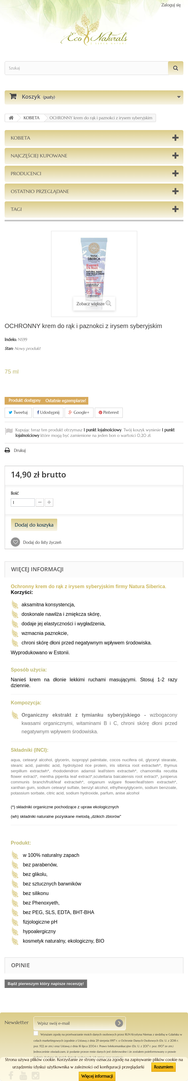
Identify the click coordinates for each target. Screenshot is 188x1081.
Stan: (9, 348)
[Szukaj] (175, 68)
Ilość (15, 493)
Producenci (26, 173)
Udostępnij (48, 412)
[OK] (119, 1023)
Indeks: (11, 339)
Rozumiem (163, 1067)
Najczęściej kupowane (39, 155)
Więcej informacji (97, 1076)
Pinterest (109, 412)
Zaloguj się (171, 5)
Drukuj (20, 450)
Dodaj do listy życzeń (41, 542)
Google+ (79, 412)
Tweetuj (18, 412)
